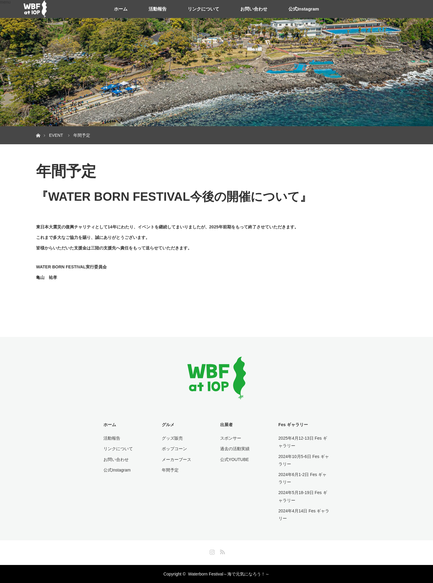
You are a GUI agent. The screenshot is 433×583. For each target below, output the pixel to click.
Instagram (211, 550)
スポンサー (230, 438)
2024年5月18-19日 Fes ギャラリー (302, 496)
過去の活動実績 (235, 448)
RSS (221, 550)
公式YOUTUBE (234, 459)
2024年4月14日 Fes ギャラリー (304, 514)
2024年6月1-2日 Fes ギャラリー (302, 478)
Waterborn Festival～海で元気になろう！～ (228, 574)
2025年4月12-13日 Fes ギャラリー (302, 442)
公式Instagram (303, 8)
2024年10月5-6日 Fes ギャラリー (303, 460)
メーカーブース (176, 459)
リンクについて (203, 8)
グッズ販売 (172, 438)
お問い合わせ (253, 8)
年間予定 (170, 470)
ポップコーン (174, 448)
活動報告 (158, 8)
